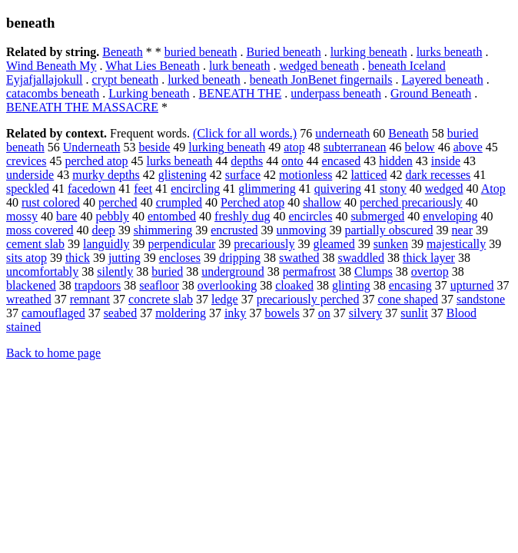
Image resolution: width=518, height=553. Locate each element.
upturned (472, 285)
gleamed (333, 243)
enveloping (450, 216)
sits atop (26, 257)
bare (67, 216)
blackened (31, 285)
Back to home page (53, 352)
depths (247, 160)
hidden (396, 160)
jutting (124, 257)
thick (77, 257)
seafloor (159, 285)
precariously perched (308, 299)
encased (341, 160)
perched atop (96, 160)
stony (393, 188)
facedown (91, 188)
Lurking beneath (148, 93)
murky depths (106, 174)
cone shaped (407, 299)
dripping (240, 257)
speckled (27, 188)
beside (154, 147)
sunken (391, 243)
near (462, 230)
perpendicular (181, 243)
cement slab (35, 243)
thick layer (429, 257)
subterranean (355, 147)
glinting (351, 285)
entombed (172, 216)
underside (30, 174)
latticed (368, 174)
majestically (456, 243)
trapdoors (98, 285)
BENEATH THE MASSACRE (82, 107)
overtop (430, 271)
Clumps (373, 271)
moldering (180, 313)
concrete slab (160, 299)
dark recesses (437, 174)
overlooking (227, 285)
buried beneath (200, 51)
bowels (281, 313)
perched (118, 202)
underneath (342, 133)
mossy (22, 216)
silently (115, 271)
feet (143, 188)
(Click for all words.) (245, 133)
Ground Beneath (430, 93)
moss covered (40, 230)
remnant (90, 299)
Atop (493, 188)
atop (294, 147)
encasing (410, 285)
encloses (180, 257)
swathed (299, 257)
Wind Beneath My (51, 65)
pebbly (112, 216)
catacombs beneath (52, 93)
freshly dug (242, 216)
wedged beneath (319, 65)
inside (445, 160)
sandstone (481, 299)
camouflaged (53, 313)
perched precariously (411, 202)
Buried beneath (283, 51)
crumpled (179, 202)
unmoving (301, 230)
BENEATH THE (240, 93)
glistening (182, 174)
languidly (106, 243)
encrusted (234, 230)
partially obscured (388, 230)
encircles (311, 216)
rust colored (51, 202)
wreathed (28, 299)
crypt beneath (125, 79)
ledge (224, 299)
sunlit (414, 313)
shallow (322, 202)
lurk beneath (240, 65)
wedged (444, 188)
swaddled (361, 257)
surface (243, 174)
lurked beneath (204, 79)
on (324, 313)
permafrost (309, 271)
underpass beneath (336, 93)
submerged (377, 216)
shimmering (163, 230)
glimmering (267, 188)
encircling (195, 188)
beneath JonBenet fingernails (321, 79)
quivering (337, 188)
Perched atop (252, 202)
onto (292, 160)
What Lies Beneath (152, 65)
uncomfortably (42, 271)
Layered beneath (442, 79)
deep (103, 230)
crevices (26, 160)
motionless (305, 174)
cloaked (294, 285)
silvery (366, 313)
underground (232, 271)
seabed (121, 313)
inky (235, 313)
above (468, 147)
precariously (264, 243)
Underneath (92, 147)
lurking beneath (368, 51)
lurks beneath (450, 51)
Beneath (122, 51)
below (420, 147)
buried (167, 271)
